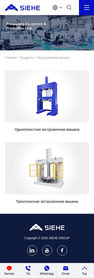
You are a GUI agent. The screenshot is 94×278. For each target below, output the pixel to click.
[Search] (68, 7)
